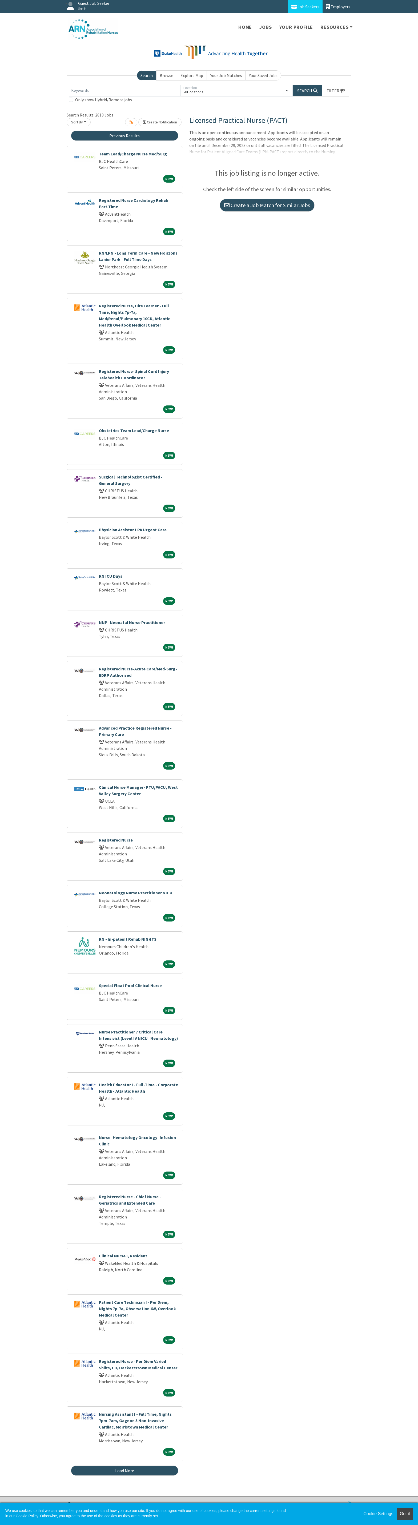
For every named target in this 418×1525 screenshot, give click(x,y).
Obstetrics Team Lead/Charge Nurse (134, 430)
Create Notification (160, 122)
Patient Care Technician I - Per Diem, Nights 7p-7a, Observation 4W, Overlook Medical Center (137, 1308)
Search (146, 75)
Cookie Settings (378, 1513)
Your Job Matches (226, 75)
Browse (166, 75)
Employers (338, 6)
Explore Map (191, 75)
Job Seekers (305, 6)
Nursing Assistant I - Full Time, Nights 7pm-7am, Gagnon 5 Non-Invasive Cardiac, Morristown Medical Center (135, 1420)
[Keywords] (125, 90)
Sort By (77, 122)
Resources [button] (334, 27)
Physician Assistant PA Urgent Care (133, 529)
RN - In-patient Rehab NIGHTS (127, 939)
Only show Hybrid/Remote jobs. (104, 99)
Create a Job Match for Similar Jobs (267, 205)
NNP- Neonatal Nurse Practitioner (132, 622)
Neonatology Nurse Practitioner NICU (135, 892)
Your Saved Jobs (263, 75)
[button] (335, 90)
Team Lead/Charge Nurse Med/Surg (133, 153)
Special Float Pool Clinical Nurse (130, 985)
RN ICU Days (110, 576)
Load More (124, 1470)
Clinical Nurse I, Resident (123, 1255)
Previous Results (124, 135)
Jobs (265, 27)
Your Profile (296, 27)
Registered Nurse (116, 840)
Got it (405, 1513)
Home (245, 27)
